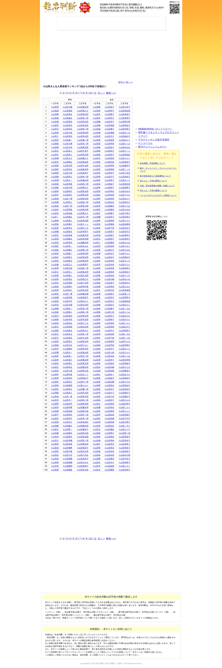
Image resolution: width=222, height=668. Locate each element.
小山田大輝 (67, 144)
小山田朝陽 (67, 459)
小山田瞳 (96, 151)
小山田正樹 (67, 268)
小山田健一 (67, 140)
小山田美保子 (124, 437)
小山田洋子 (109, 136)
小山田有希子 (124, 444)
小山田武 (55, 209)
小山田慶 (55, 433)
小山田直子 (109, 147)
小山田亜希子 (124, 187)
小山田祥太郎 (82, 470)
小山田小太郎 (82, 283)
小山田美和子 (124, 235)
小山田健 (55, 118)
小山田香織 (109, 133)
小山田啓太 (67, 323)
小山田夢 (96, 385)
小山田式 (55, 129)
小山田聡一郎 (82, 312)
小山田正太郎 (82, 275)
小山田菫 (96, 272)
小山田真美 (109, 411)
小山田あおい (124, 305)
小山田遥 (96, 144)
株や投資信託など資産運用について (155, 176)
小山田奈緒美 (124, 290)
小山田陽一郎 (82, 250)
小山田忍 (96, 213)
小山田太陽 (67, 305)
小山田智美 (109, 195)
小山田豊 (55, 165)
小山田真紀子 (124, 257)
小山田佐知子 (124, 389)
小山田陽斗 (67, 286)
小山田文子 (109, 393)
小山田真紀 (109, 437)
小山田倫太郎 (82, 180)
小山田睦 (96, 308)
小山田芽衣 (109, 444)
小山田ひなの (124, 367)
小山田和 (96, 319)
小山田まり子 (124, 429)
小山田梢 (96, 268)
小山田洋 (55, 349)
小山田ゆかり (124, 140)
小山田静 (96, 323)
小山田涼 (55, 316)
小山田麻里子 (124, 371)
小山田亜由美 (124, 301)
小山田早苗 (109, 345)
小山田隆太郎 (82, 360)
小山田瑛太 (67, 279)
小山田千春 (109, 338)
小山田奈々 (109, 374)
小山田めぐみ (124, 133)
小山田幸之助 (82, 206)
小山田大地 (67, 147)
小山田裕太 (67, 367)
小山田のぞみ (124, 382)
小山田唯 (96, 155)
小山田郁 (96, 411)
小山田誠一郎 (82, 202)
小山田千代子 (124, 418)
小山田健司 (67, 433)
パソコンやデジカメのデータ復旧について (158, 195)
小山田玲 (96, 257)
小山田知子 (109, 305)
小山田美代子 (124, 202)
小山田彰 (55, 389)
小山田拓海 (67, 235)
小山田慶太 (67, 426)
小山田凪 (96, 330)
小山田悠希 (67, 407)
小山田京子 (109, 177)
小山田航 (55, 250)
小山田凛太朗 (82, 239)
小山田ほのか (124, 316)
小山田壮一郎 (82, 415)
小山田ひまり (124, 466)
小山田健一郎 (82, 140)
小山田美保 (109, 440)
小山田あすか (124, 374)
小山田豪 (55, 426)
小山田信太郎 (82, 305)
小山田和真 (67, 444)
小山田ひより (124, 411)
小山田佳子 (109, 253)
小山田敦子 (109, 235)
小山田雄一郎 (82, 118)
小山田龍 (55, 261)
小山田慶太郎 (82, 407)
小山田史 (96, 462)
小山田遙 (96, 451)
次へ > (101, 93)
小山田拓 (55, 418)
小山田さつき (124, 275)
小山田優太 (67, 217)
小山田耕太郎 (82, 404)
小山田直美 (109, 158)
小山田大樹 (67, 133)
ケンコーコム (145, 143)
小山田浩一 (67, 352)
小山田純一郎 (82, 177)
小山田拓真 (67, 374)
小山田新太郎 (82, 341)
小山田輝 (55, 221)
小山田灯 (96, 444)
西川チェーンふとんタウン (152, 147)
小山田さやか (124, 195)
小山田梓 (96, 180)
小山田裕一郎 (82, 308)
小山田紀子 (109, 250)
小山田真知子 (124, 385)
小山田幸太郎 (82, 155)
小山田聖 (55, 404)
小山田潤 (55, 180)
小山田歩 (96, 158)
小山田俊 (55, 422)
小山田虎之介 (82, 330)
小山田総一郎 (82, 268)
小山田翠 (96, 250)
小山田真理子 (124, 118)
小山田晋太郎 (82, 349)
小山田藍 (96, 202)
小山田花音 (109, 451)
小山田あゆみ (124, 147)
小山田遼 (55, 199)
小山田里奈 (109, 363)
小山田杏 (96, 173)
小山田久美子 (124, 107)
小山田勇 (55, 290)
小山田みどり (124, 180)
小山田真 (55, 239)
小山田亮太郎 (82, 319)
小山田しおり (124, 407)
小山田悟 (55, 294)
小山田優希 (67, 448)
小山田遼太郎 (82, 169)
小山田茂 (55, 301)
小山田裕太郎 (82, 433)
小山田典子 (109, 180)
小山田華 (96, 221)
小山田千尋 (109, 228)
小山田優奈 (109, 429)
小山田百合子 (124, 228)
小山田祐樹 (67, 411)
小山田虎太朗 (82, 221)
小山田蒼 (55, 275)
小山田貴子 (109, 231)
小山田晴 (55, 330)
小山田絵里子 (124, 451)
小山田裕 (55, 279)
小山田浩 (55, 283)
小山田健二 (67, 253)
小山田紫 (96, 378)
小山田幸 (96, 206)
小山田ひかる (124, 341)
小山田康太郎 (82, 261)
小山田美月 (109, 297)
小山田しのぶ (124, 323)
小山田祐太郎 (82, 327)
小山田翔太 (67, 114)
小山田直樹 (67, 111)
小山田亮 (55, 125)
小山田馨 (96, 407)
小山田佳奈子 (124, 440)
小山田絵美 (109, 415)
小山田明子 (109, 173)
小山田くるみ (124, 308)
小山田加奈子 (124, 177)
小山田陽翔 (67, 466)
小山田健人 (67, 275)
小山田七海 (109, 352)
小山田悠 (55, 140)
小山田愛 (96, 107)
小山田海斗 (67, 195)
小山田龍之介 (82, 111)
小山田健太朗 (82, 294)
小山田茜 (96, 140)
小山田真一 (67, 246)
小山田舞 (96, 125)
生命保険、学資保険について (152, 163)
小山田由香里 (124, 224)
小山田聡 (55, 144)
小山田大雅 (67, 451)
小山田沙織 (109, 279)
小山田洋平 (67, 301)
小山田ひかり (124, 253)
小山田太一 (67, 180)
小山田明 (55, 191)
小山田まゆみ (124, 209)
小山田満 (55, 470)
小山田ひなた (124, 264)
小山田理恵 (109, 165)
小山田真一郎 (82, 184)
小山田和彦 (67, 297)
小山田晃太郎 (82, 396)
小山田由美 (109, 162)
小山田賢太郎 (82, 195)
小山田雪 (96, 393)
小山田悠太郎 (82, 316)
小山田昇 (55, 374)
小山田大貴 (67, 371)
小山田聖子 (109, 433)
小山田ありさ (124, 349)
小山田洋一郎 (82, 382)
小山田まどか (124, 261)
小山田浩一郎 (82, 356)
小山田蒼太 (67, 261)
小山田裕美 (109, 199)
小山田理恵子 (124, 297)
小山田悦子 (109, 239)
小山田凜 (96, 235)
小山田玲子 (109, 316)
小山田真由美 (124, 111)
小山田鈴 (96, 261)
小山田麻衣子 (124, 165)
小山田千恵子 (124, 213)
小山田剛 (55, 114)
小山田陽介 (67, 250)
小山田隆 (55, 177)
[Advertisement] (111, 23)
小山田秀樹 (67, 209)
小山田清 (55, 437)
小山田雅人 (67, 312)
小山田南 (96, 363)
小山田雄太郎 (82, 352)
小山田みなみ (124, 243)
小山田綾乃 (109, 378)
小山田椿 (96, 305)
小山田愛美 (109, 243)
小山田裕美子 (124, 268)
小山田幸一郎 (82, 418)
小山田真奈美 (124, 184)
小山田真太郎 (82, 191)
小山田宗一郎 (82, 144)
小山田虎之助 (82, 411)
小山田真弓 (109, 283)
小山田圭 (55, 334)
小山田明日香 (124, 122)
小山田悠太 (67, 228)
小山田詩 (96, 367)
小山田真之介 (82, 279)
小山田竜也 (67, 415)
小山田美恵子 (124, 239)
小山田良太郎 (82, 393)
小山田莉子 (109, 400)
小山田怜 (96, 338)
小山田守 (55, 415)
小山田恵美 (109, 144)
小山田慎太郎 (82, 114)
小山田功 (55, 400)
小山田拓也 (67, 129)
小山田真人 (67, 393)
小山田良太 (67, 334)
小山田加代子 (124, 283)
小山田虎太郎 (82, 125)
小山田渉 (55, 305)
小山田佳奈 (109, 356)
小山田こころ (124, 169)
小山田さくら (124, 151)
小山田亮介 (67, 422)
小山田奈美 (109, 455)
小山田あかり (124, 199)
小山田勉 (55, 345)
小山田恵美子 (124, 129)
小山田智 (55, 228)
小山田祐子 (109, 257)
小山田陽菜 (109, 224)
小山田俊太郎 (82, 235)
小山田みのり (124, 319)
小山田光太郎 (82, 165)
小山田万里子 (124, 422)
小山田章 (55, 444)
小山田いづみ (124, 338)
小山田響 (55, 352)
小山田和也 (67, 136)
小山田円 (96, 301)
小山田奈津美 (124, 360)
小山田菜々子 (124, 294)
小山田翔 (55, 107)
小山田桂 (96, 418)
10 (90, 93)
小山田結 (96, 195)
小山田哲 (55, 451)
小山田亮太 (67, 169)
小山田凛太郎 (82, 122)
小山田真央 (109, 385)
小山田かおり (124, 158)
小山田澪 (96, 246)
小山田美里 (109, 404)
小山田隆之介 (82, 158)
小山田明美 (109, 221)
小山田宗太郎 (82, 451)
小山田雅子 (109, 308)
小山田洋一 (67, 400)
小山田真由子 (124, 378)
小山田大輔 (67, 107)
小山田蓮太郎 (82, 367)
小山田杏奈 (109, 323)
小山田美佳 (109, 448)
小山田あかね (124, 279)
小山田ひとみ (124, 144)
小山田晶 (96, 396)
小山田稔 (55, 312)
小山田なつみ (124, 356)
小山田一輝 (67, 294)
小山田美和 (109, 246)
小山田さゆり (124, 246)
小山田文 (96, 290)
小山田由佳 (109, 275)
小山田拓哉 (67, 213)
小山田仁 (55, 136)
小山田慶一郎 (82, 389)
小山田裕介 (67, 389)
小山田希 (96, 187)
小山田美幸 (109, 286)
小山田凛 (96, 136)
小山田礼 (96, 374)
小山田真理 (109, 341)
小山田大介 (67, 158)
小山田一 (55, 217)
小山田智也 (67, 243)
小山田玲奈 (109, 290)
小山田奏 (96, 275)
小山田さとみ (124, 312)
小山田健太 (67, 118)
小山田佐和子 (124, 404)
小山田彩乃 (109, 301)
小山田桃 (96, 279)
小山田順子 (109, 187)
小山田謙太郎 (82, 426)
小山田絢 (96, 345)
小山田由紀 (109, 426)
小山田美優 (109, 418)
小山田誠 (55, 111)
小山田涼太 (67, 345)
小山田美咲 (109, 169)
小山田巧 (55, 338)
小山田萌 (96, 177)
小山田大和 (67, 173)
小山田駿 (55, 187)
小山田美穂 (109, 125)
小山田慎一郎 (82, 129)
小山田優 (96, 133)
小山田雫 (96, 264)
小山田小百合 (124, 173)
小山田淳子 (109, 349)
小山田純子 (109, 151)
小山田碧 (96, 209)
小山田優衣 (109, 459)
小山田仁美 (109, 312)
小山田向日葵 (124, 455)
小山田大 (55, 272)
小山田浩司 (67, 404)
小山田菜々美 (124, 433)
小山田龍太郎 (82, 147)
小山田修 (55, 184)
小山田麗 (96, 253)
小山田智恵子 (124, 330)
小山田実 (55, 407)
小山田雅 (96, 286)
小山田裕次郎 (82, 253)
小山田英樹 (67, 283)
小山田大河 (67, 455)
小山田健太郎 (82, 107)
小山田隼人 (67, 155)
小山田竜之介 (82, 213)
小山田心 (96, 243)
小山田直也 (67, 338)
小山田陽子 (109, 114)
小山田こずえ (124, 426)
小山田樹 (55, 173)
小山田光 (55, 151)
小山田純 (55, 323)
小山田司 (55, 195)
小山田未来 (109, 264)
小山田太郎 (67, 165)
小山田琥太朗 (82, 437)
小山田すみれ (124, 250)
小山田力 (55, 440)
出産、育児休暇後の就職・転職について (157, 186)
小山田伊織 (67, 440)
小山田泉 (96, 231)
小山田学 (55, 155)
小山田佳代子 (124, 231)
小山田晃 (55, 213)
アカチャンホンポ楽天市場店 (153, 139)
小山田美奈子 (124, 162)
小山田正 (55, 367)
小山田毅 (55, 393)
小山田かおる (124, 400)
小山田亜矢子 (124, 393)
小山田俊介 (67, 257)
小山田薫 (96, 129)
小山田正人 (67, 264)
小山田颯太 (67, 162)
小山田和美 (109, 268)
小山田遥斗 (67, 360)
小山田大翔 (67, 187)
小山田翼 (55, 133)
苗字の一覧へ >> (125, 82)
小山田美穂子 (124, 363)
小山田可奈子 (124, 459)
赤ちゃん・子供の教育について (153, 181)
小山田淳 (55, 162)
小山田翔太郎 (82, 133)
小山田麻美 (109, 209)
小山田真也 (67, 316)
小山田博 (55, 268)
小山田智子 (109, 111)
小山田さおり (124, 221)
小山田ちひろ (124, 352)
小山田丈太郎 (82, 338)
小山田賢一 (67, 429)
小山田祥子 (109, 360)
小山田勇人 (67, 221)
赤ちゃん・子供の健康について (153, 190)
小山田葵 (96, 111)
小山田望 (96, 191)
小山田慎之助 (82, 371)
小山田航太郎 (82, 272)
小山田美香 (109, 140)
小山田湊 (55, 243)
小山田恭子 (109, 217)
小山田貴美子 (124, 448)
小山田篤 (55, 341)
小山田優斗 (67, 224)
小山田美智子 (124, 125)
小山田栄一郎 (82, 440)
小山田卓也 (67, 319)
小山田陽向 (67, 349)
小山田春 (96, 437)
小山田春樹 (67, 385)
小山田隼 (55, 363)
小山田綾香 (109, 466)
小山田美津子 (124, 470)
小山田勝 (55, 297)
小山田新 (55, 224)
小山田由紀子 (124, 136)
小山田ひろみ (124, 206)
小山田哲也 (67, 125)
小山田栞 (96, 184)
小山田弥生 (109, 407)
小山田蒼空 (67, 437)
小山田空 (55, 235)
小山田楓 (96, 122)
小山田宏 (55, 371)
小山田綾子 (109, 184)
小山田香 (96, 169)
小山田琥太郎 (82, 199)
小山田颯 (55, 308)
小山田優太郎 (82, 444)
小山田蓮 (55, 122)
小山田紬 (96, 349)
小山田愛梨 (109, 470)
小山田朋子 (109, 294)
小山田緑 (96, 283)
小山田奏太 (67, 330)
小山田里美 (109, 272)
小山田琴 (96, 415)
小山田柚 (96, 356)
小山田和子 (109, 155)
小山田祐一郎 (82, 334)
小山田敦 (55, 385)
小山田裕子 (109, 107)
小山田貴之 (67, 341)
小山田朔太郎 (82, 209)
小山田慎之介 (82, 187)
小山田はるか (124, 286)
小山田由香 (109, 371)
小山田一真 (67, 396)
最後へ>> (111, 93)
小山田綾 (96, 147)
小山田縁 (96, 440)
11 (95, 93)
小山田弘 (55, 429)
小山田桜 (96, 162)
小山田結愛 (109, 382)
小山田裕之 (67, 382)
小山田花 (96, 165)
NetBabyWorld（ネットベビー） (155, 129)
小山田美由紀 (124, 155)
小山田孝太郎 (82, 136)
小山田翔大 (67, 418)
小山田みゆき (124, 191)
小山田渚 (96, 224)
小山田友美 (109, 261)
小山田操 (96, 389)
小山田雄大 (67, 191)
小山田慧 (55, 356)
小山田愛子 (109, 213)
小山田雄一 (67, 356)
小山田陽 (55, 202)
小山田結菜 (109, 334)
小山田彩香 (109, 422)
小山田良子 (109, 389)
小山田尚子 (109, 330)
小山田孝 (55, 360)
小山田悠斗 (67, 177)
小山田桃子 (109, 319)
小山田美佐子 (124, 272)
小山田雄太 (67, 231)
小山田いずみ (124, 334)
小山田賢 (55, 462)
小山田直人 (67, 151)
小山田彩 (96, 118)
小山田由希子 (124, 462)
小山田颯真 (67, 470)
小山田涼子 (109, 462)
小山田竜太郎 (82, 363)
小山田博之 (67, 363)
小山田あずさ (124, 327)
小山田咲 (96, 199)
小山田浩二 (67, 272)
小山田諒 (55, 257)
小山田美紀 (109, 191)
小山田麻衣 (109, 206)
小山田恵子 (109, 118)
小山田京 (96, 429)
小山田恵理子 (124, 345)
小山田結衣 (109, 202)
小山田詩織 (109, 367)
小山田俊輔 (67, 462)
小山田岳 (55, 455)
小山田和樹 (67, 327)
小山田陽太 (67, 239)
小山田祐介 (67, 290)
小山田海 (96, 426)
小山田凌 (55, 396)
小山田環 (96, 294)
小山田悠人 (67, 202)
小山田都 (96, 327)
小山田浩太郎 (82, 290)
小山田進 (55, 286)
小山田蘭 (96, 217)
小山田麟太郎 (82, 243)
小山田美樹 (109, 327)
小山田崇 (55, 253)
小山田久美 (109, 396)
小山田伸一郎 (82, 400)
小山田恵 (96, 114)
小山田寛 (55, 378)
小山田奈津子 (124, 217)
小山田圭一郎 (82, 217)
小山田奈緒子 (124, 415)
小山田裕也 (67, 378)
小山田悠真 (67, 184)
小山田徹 (55, 147)
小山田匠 (55, 246)
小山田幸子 (109, 122)
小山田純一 (67, 308)
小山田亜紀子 (124, 396)
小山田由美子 (124, 114)
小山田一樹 (67, 199)
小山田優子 (109, 129)
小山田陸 (55, 169)
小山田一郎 (67, 206)
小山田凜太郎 (82, 257)
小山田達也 (67, 122)
